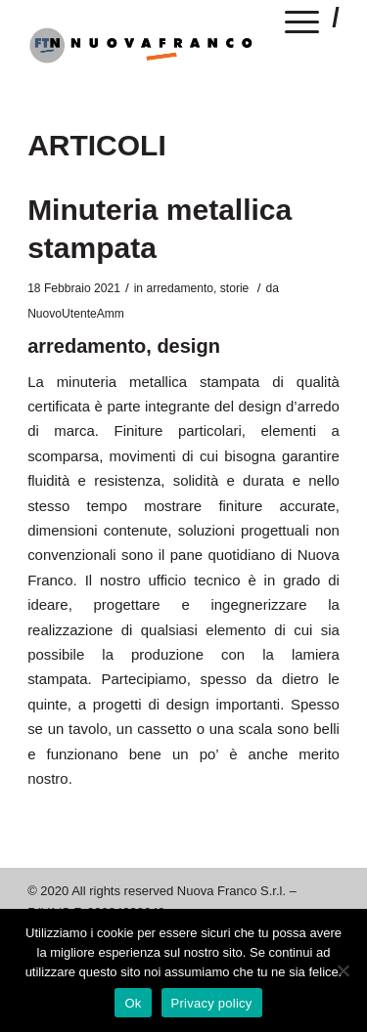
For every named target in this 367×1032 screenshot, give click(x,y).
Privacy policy (211, 1003)
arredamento (179, 288)
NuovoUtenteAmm (75, 314)
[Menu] (302, 25)
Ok (132, 1003)
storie (235, 288)
